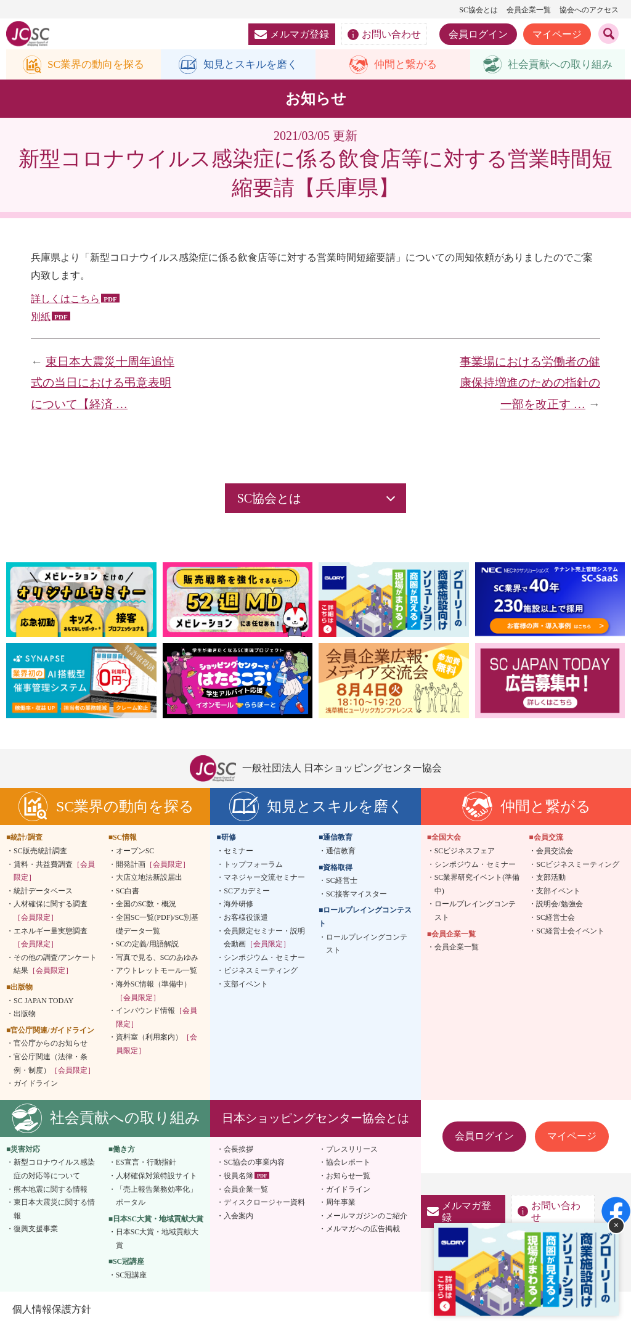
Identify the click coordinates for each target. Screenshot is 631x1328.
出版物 (25, 1014)
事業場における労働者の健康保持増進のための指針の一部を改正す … (530, 383)
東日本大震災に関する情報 (54, 1210)
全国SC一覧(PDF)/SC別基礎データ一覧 (157, 925)
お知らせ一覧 (348, 1176)
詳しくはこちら (65, 299)
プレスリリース (352, 1149)
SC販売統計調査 (40, 851)
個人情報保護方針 (51, 1309)
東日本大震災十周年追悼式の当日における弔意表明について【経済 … (102, 383)
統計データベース (43, 891)
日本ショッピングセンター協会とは (315, 1118)
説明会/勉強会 (559, 904)
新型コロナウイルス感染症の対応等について (54, 1169)
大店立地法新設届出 (149, 878)
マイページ (557, 34)
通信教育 (341, 851)
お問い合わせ (384, 34)
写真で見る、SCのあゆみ (157, 957)
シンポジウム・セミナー (264, 957)
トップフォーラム (253, 864)
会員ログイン (478, 34)
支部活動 (551, 878)
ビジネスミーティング (261, 971)
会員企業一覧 (529, 10)
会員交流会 (554, 851)
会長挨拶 (238, 1149)
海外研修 (238, 904)
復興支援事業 (36, 1229)
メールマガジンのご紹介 (366, 1215)
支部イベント (246, 984)
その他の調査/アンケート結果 (55, 964)
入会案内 (238, 1215)
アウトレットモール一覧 (156, 971)
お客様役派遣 (246, 918)
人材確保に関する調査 (51, 911)
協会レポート (348, 1162)
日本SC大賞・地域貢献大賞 (157, 1239)
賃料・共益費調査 (54, 871)
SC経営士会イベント (570, 931)
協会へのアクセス (589, 10)
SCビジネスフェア (464, 851)
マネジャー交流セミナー (264, 878)
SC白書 (128, 891)
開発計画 (153, 864)
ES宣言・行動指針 (146, 1162)
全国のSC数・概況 (146, 904)
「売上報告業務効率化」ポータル (156, 1196)
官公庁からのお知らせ (51, 1043)
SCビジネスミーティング (577, 864)
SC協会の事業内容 (254, 1162)
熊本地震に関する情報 (51, 1189)
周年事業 (341, 1203)
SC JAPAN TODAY (43, 1000)
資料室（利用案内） (156, 1044)
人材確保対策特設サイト (156, 1176)
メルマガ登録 (291, 34)
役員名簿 (238, 1176)
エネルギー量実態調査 (51, 938)
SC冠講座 (131, 1275)
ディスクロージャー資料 (264, 1203)
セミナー (238, 851)
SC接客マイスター (356, 894)
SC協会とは (478, 10)
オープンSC (135, 851)
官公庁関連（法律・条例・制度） (54, 1064)
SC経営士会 (555, 918)
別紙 (41, 317)
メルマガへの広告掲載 (363, 1229)
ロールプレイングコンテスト (366, 944)
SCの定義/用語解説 (147, 944)
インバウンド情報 (156, 1018)
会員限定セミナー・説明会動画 (264, 938)
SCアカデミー (247, 891)
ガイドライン (36, 1084)
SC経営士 (341, 881)
